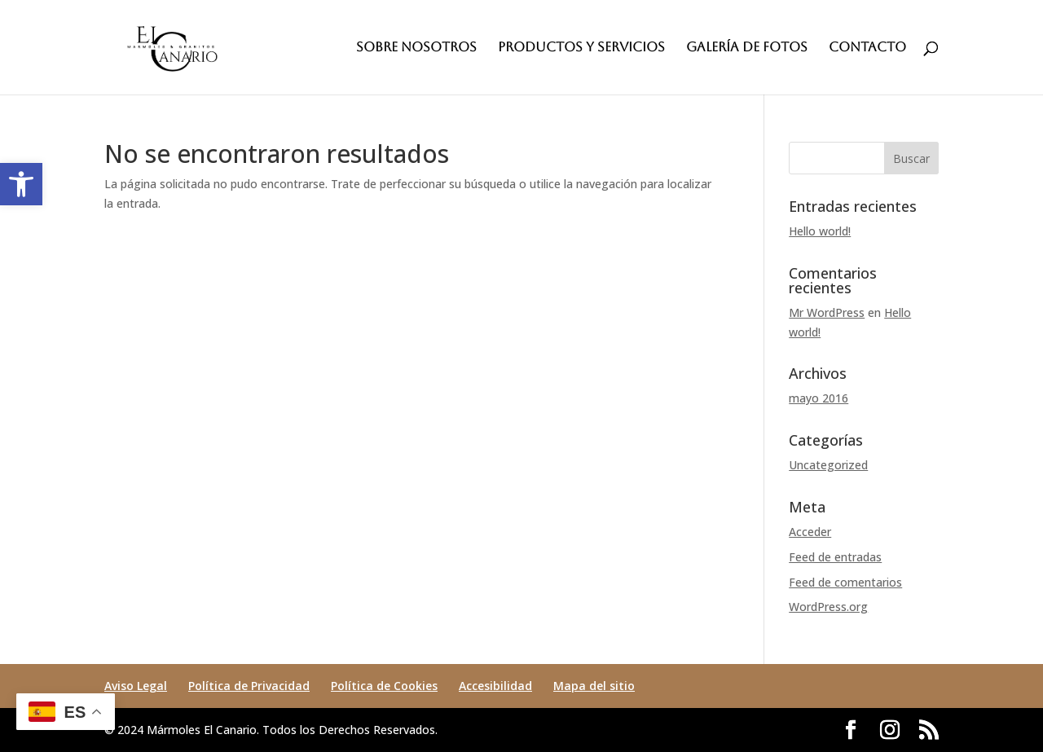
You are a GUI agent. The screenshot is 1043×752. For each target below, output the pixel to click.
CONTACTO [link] (867, 48)
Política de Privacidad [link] (249, 685)
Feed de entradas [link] (835, 557)
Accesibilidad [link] (495, 685)
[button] (911, 158)
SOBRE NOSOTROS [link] (416, 48)
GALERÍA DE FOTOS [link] (747, 48)
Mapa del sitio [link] (594, 685)
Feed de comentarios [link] (845, 582)
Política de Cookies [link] (384, 685)
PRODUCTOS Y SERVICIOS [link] (581, 48)
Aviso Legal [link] (135, 685)
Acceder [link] (810, 531)
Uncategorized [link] (828, 465)
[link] (21, 184)
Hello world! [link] (820, 231)
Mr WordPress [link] (827, 312)
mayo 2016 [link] (818, 398)
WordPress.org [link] (828, 606)
